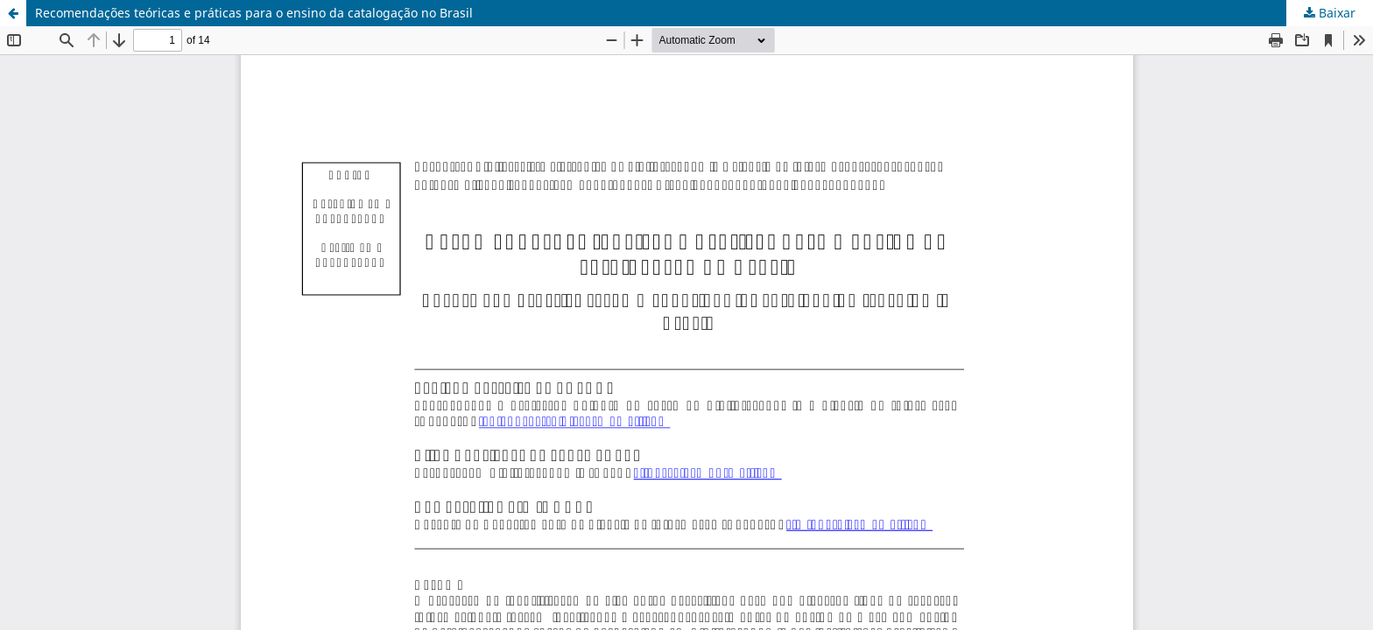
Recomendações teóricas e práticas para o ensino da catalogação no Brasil (254, 12)
